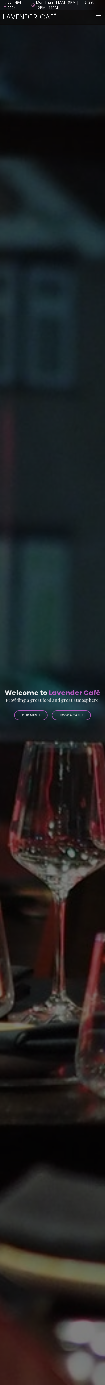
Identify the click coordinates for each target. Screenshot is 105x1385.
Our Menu (32, 714)
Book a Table (70, 714)
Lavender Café (30, 17)
